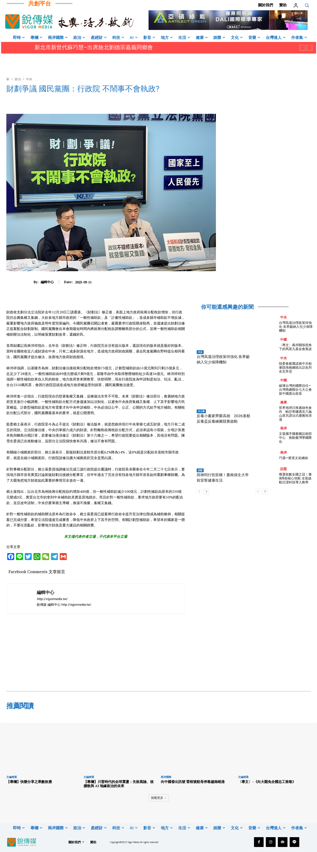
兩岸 (283, 428)
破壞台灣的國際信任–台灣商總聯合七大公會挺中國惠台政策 (295, 389)
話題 (200, 470)
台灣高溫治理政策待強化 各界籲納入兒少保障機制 (296, 326)
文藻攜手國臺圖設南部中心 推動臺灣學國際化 (295, 437)
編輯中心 (47, 282)
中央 (29, 79)
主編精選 (11, 777)
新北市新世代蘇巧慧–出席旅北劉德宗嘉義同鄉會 (94, 47)
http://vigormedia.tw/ (52, 599)
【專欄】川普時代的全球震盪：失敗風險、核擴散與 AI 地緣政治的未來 (119, 783)
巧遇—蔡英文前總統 (293, 458)
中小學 (201, 411)
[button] (306, 5)
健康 (283, 402)
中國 (283, 339)
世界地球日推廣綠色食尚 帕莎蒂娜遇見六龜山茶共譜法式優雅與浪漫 (295, 413)
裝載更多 (158, 798)
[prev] (302, 47)
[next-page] (206, 492)
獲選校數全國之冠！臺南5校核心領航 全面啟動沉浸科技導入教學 (295, 478)
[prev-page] (199, 492)
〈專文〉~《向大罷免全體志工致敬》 (267, 781)
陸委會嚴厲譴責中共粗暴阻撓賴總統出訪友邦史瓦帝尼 (295, 367)
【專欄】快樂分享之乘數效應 (29, 781)
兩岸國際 (166, 777)
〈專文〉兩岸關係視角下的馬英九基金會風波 (296, 347)
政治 (18, 79)
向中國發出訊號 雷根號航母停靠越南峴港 (193, 781)
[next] (309, 47)
